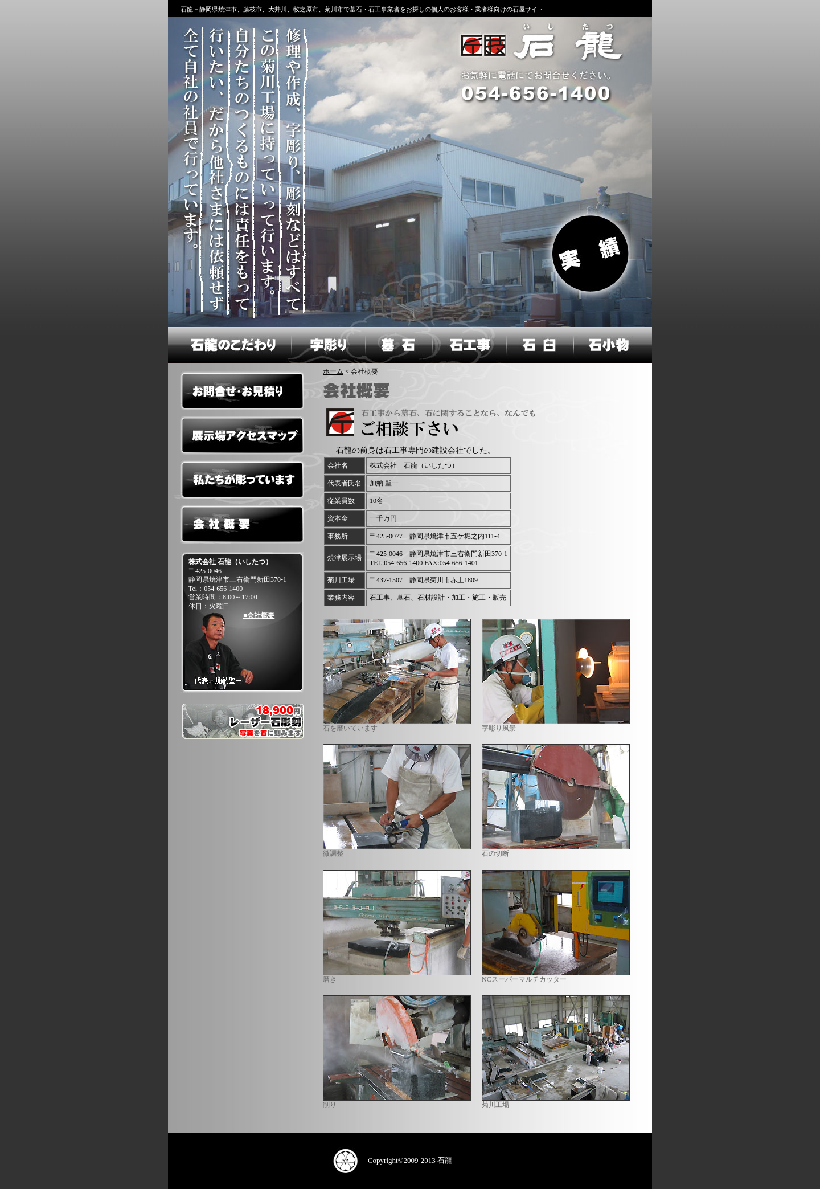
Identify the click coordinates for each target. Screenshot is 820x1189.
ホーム (333, 371)
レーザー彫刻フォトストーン (242, 721)
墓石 (398, 345)
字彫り (327, 345)
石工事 (469, 345)
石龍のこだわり (229, 345)
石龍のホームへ (539, 45)
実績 (592, 251)
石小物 (612, 345)
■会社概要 (258, 615)
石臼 (539, 345)
